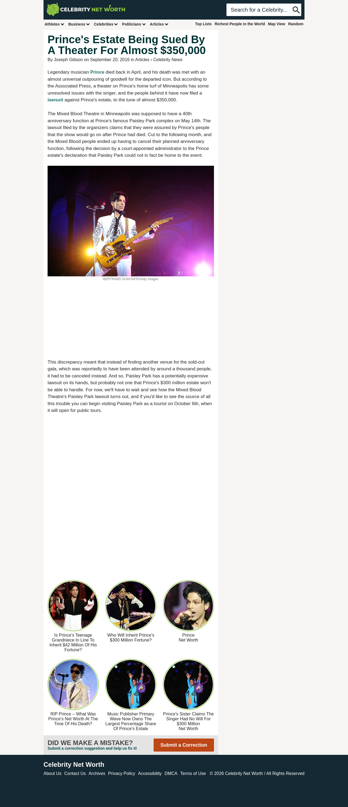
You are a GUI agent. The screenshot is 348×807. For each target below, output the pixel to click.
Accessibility (150, 773)
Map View (276, 24)
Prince (98, 72)
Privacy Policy (121, 773)
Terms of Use (193, 773)
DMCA (170, 773)
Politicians (134, 24)
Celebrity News (168, 59)
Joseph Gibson (68, 59)
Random (295, 24)
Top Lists (203, 24)
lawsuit (56, 99)
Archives (97, 773)
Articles (159, 24)
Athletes (54, 24)
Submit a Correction (183, 745)
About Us (52, 773)
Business (79, 24)
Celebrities (106, 24)
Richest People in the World (240, 24)
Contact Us (75, 773)
